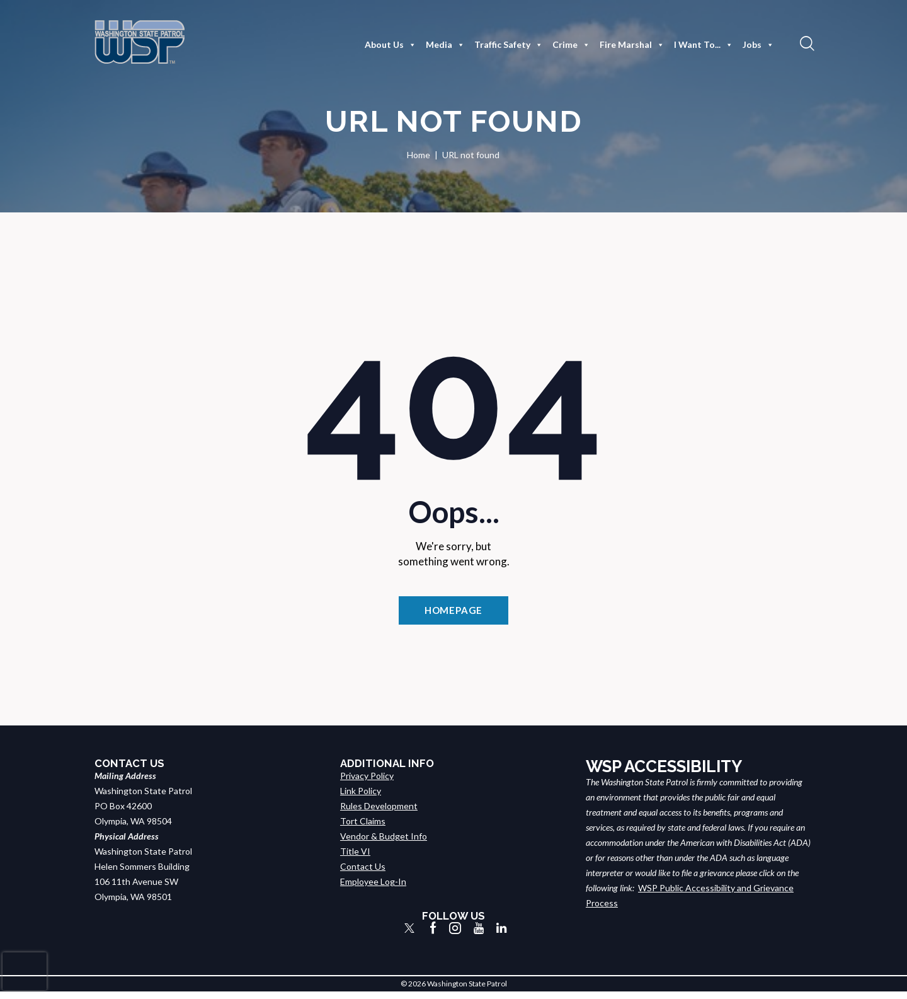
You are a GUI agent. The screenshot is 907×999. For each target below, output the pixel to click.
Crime (571, 45)
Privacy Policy (367, 782)
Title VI (355, 858)
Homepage (453, 613)
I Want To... (703, 45)
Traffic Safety (508, 45)
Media (445, 45)
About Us (390, 45)
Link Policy (360, 797)
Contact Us (362, 873)
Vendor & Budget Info (383, 843)
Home (418, 154)
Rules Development (379, 812)
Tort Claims (362, 828)
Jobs (758, 45)
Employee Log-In (373, 888)
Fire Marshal (632, 45)
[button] (806, 43)
